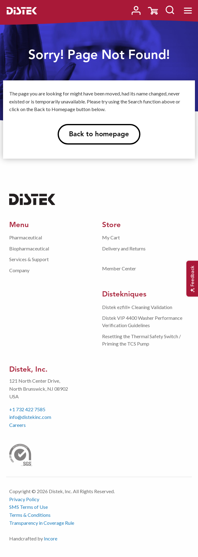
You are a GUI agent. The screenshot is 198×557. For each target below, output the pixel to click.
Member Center (119, 268)
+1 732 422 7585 (27, 409)
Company (19, 270)
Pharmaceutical (25, 237)
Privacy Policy (24, 499)
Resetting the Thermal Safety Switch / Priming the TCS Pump (141, 339)
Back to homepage (99, 134)
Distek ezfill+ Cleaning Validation (137, 307)
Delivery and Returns (124, 248)
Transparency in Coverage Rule (41, 523)
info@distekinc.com (30, 417)
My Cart (111, 237)
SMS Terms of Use (28, 507)
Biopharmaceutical (29, 248)
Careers (17, 425)
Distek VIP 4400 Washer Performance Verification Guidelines (142, 321)
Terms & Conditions (30, 515)
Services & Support (29, 259)
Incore (50, 538)
